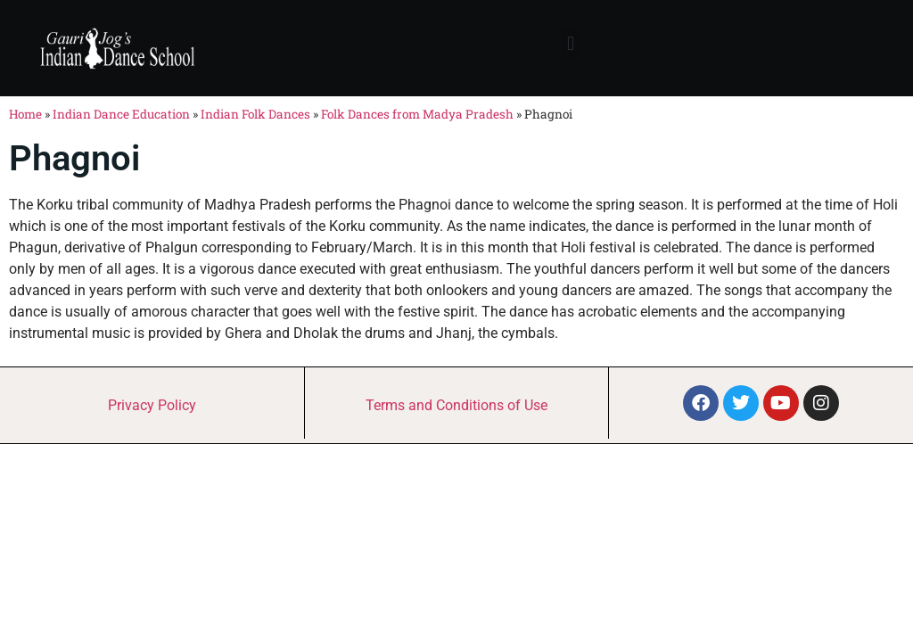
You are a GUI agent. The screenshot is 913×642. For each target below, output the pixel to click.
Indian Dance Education (121, 114)
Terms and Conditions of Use (456, 405)
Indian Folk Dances (255, 114)
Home (25, 114)
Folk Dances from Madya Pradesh (417, 114)
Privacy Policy (152, 405)
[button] (570, 44)
